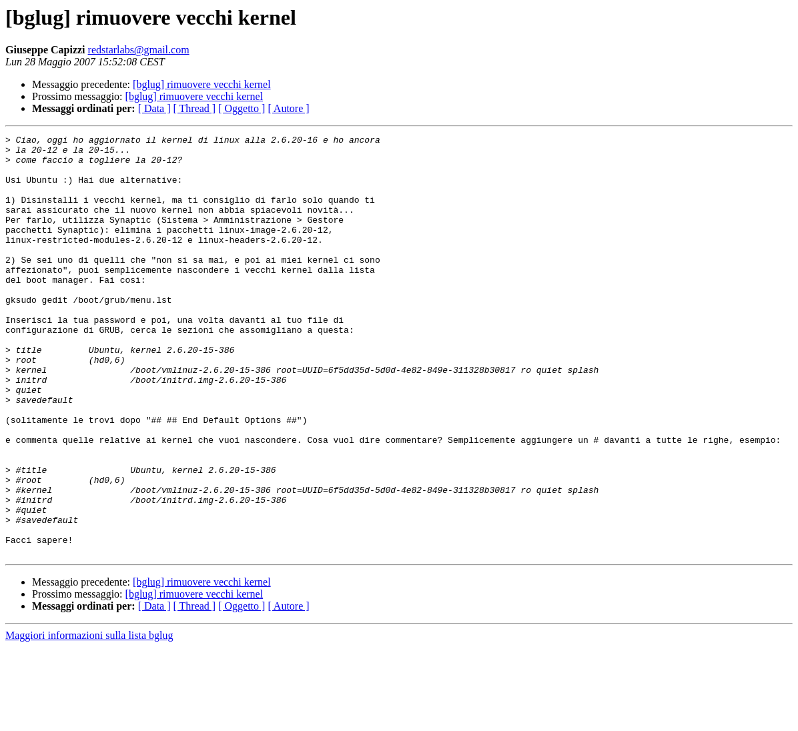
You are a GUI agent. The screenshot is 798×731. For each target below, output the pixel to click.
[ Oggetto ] (241, 108)
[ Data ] (154, 108)
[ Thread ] (194, 108)
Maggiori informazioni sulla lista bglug (89, 719)
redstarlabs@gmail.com (138, 49)
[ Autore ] (288, 108)
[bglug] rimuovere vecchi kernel (202, 84)
